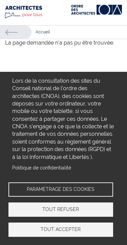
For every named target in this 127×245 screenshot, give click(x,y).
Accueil (43, 32)
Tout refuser (60, 209)
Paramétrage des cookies (60, 189)
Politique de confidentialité (41, 167)
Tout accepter (61, 229)
